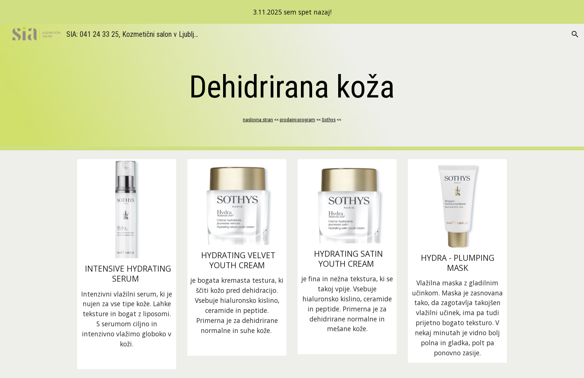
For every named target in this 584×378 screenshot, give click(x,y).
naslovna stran (258, 119)
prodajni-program (297, 119)
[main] (292, 87)
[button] (575, 34)
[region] (292, 12)
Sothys (329, 119)
